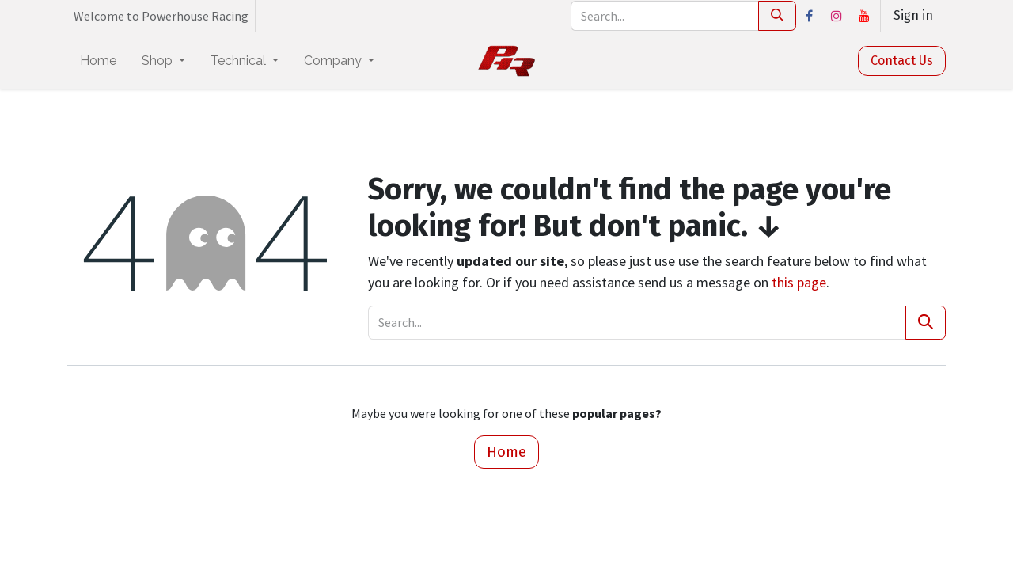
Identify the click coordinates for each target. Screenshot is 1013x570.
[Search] (777, 16)
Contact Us (902, 60)
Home (506, 452)
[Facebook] (808, 15)
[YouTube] (864, 15)
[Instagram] (836, 15)
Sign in (913, 15)
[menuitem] (98, 61)
